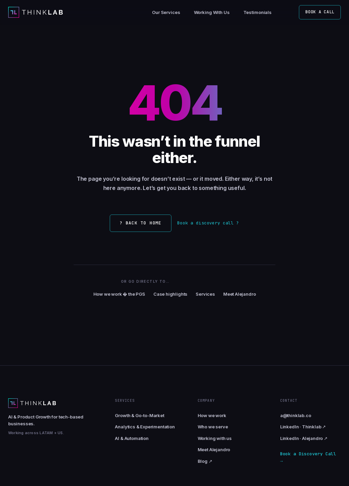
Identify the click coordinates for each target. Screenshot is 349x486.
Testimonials (257, 12)
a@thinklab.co (295, 415)
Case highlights (170, 294)
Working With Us (212, 12)
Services (205, 294)
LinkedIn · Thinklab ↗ (303, 426)
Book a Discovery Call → (308, 457)
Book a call (319, 12)
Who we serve (213, 426)
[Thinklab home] (35, 12)
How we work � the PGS (119, 294)
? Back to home (141, 223)
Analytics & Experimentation (144, 426)
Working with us (215, 438)
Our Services (166, 12)
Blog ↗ (205, 461)
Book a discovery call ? (208, 223)
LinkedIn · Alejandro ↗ (304, 438)
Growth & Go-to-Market (139, 415)
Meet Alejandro (239, 294)
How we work (212, 415)
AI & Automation (131, 438)
